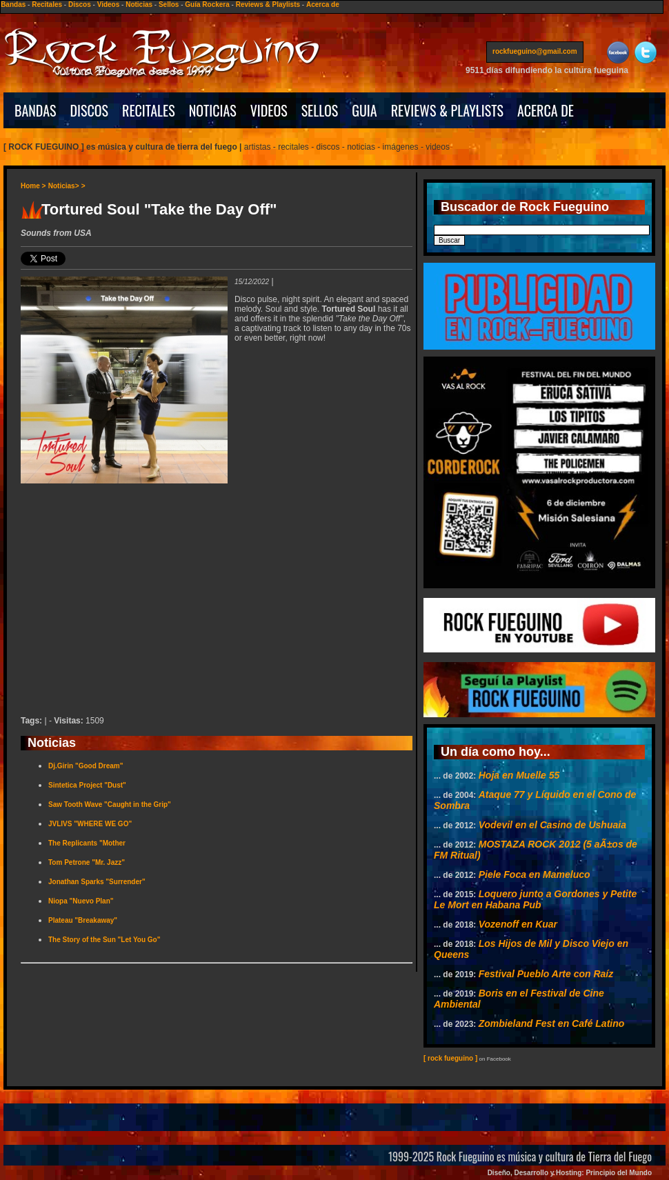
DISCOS (89, 110)
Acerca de (322, 4)
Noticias (139, 4)
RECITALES (148, 110)
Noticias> (63, 186)
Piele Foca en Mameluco (534, 874)
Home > (33, 186)
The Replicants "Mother (87, 843)
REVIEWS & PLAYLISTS (447, 110)
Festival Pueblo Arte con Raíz (546, 973)
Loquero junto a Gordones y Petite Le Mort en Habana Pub (535, 899)
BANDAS (35, 110)
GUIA (364, 110)
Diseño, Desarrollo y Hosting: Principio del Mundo (570, 1173)
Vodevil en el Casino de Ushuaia (552, 824)
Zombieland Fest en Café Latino (552, 1023)
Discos (79, 4)
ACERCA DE (545, 110)
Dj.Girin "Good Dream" (85, 766)
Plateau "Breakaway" (82, 920)
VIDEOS (269, 110)
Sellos (169, 4)
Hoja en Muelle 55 (519, 775)
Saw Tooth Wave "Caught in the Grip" (109, 804)
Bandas (13, 4)
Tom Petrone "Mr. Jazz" (86, 862)
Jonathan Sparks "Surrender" (97, 882)
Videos (108, 4)
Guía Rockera (207, 4)
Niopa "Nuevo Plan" (81, 901)
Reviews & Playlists (268, 4)
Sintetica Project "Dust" (87, 785)
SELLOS (320, 110)
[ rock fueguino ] (450, 1058)
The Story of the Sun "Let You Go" (104, 939)
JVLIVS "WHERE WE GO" (90, 824)
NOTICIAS (213, 110)
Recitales (47, 4)
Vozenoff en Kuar (518, 924)
